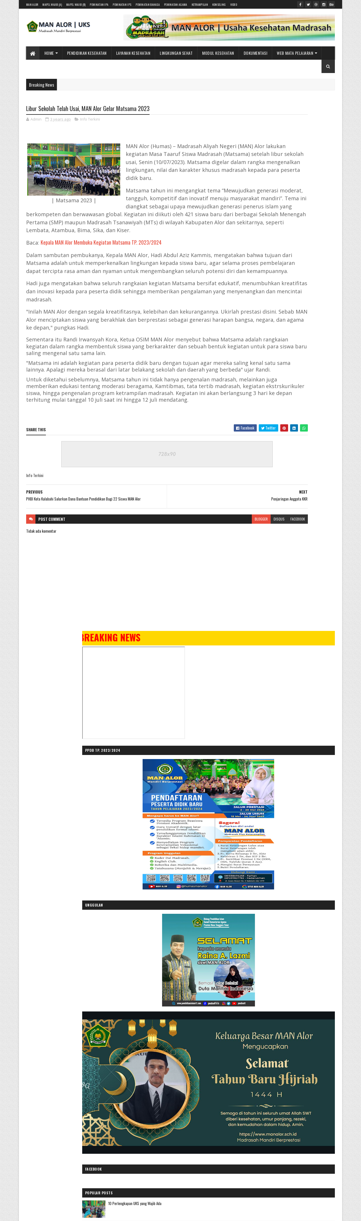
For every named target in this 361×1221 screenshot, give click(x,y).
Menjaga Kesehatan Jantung (288, 633)
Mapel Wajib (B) (76, 4)
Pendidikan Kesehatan (87, 53)
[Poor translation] (21, 1136)
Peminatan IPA (99, 4)
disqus (203, 606)
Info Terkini (90, 120)
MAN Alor (32, 4)
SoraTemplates (53, 1102)
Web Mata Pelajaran (295, 53)
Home (49, 53)
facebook (221, 606)
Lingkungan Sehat (176, 53)
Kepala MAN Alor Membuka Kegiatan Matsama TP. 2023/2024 (101, 267)
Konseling (219, 4)
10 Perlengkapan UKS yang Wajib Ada (295, 586)
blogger (185, 606)
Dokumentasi (255, 53)
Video (233, 4)
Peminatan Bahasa (148, 4)
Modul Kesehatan (218, 53)
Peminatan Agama (175, 4)
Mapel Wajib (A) (52, 4)
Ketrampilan (200, 4)
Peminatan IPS (122, 4)
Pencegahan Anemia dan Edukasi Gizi (272, 986)
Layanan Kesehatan (133, 53)
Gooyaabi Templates (102, 1102)
